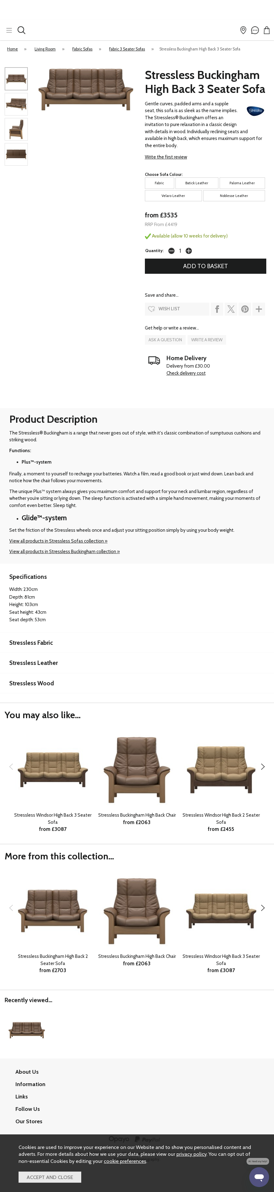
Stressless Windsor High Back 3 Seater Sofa (52, 818)
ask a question (165, 340)
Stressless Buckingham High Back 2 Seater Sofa (53, 960)
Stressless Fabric (31, 642)
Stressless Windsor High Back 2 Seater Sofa (221, 818)
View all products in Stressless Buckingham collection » (64, 551)
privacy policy (191, 1154)
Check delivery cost (186, 373)
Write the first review (166, 157)
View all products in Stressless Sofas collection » (58, 541)
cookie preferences (125, 1161)
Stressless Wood (31, 683)
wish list (169, 309)
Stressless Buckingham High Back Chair (137, 815)
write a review (206, 340)
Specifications (28, 576)
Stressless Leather (33, 662)
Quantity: (154, 250)
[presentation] (11, 766)
